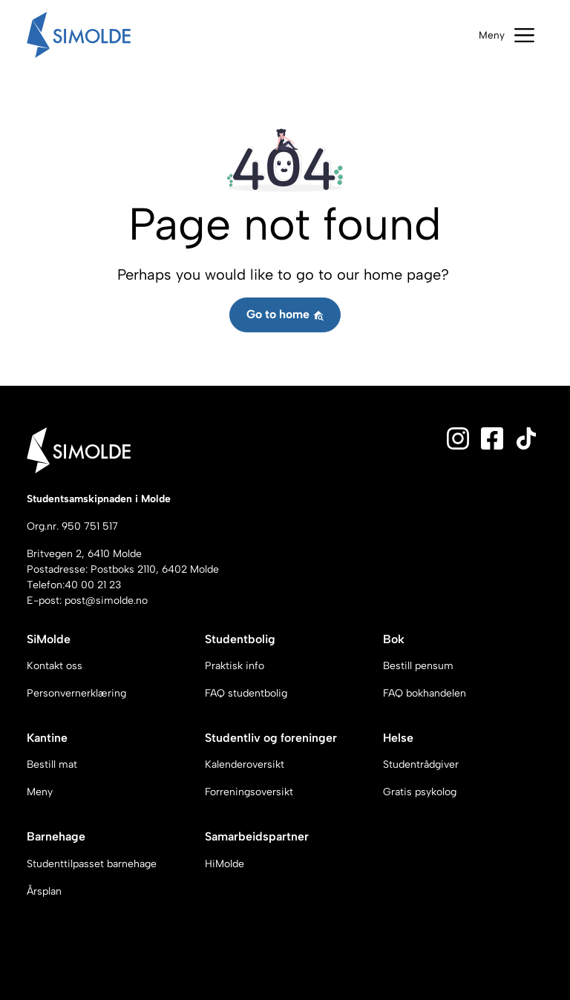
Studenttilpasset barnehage (92, 864)
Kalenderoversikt (244, 764)
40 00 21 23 (93, 585)
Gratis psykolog (419, 792)
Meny (40, 792)
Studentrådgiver (421, 764)
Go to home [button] (285, 314)
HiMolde (224, 864)
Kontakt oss (54, 665)
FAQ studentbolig (246, 693)
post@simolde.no (106, 600)
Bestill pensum (418, 665)
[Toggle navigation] (506, 35)
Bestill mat (52, 764)
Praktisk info (234, 665)
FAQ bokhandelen (424, 693)
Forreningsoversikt (249, 792)
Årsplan (44, 891)
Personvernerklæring (76, 693)
